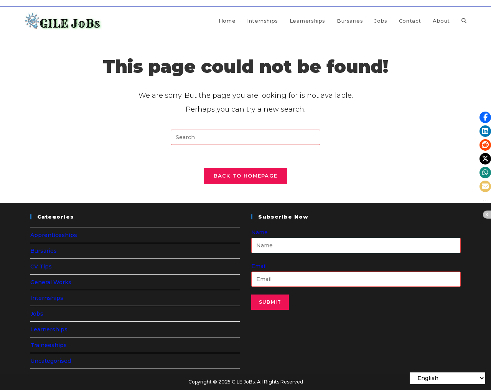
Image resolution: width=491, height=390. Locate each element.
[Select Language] (447, 378)
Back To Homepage (246, 176)
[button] (485, 117)
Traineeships (48, 345)
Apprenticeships (53, 235)
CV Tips (41, 266)
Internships (46, 298)
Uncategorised (50, 360)
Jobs (36, 313)
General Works (50, 282)
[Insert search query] (245, 137)
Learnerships (49, 329)
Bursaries (43, 250)
